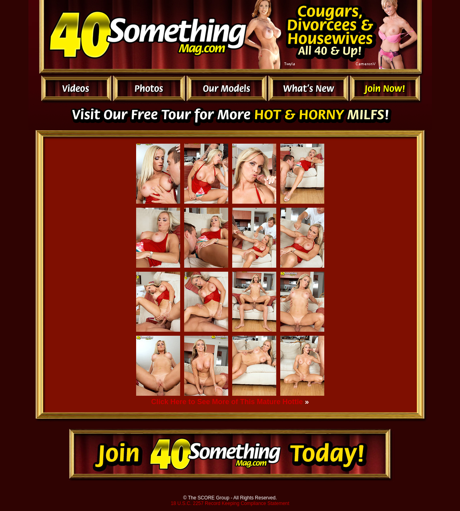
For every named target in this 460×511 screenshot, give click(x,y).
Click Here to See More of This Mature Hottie (227, 402)
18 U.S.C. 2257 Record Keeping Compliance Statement (230, 503)
